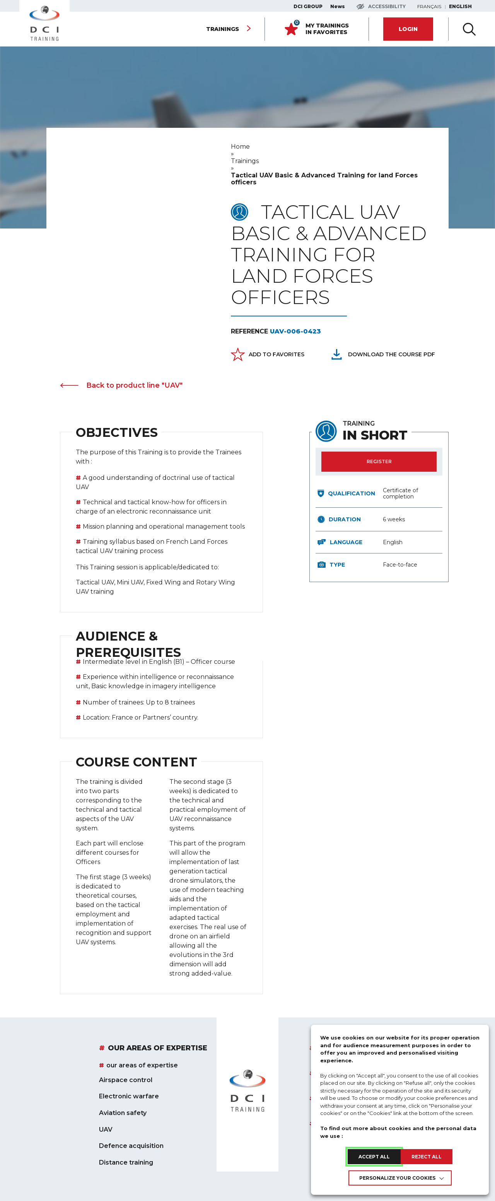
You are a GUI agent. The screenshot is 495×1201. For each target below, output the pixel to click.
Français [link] (429, 6)
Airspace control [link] (125, 1080)
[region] (382, 505)
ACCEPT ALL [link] (374, 1157)
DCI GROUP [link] (308, 6)
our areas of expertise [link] (157, 1048)
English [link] (460, 6)
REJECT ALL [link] (426, 1157)
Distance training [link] (126, 1162)
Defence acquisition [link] (131, 1146)
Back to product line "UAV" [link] (121, 385)
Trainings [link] (222, 29)
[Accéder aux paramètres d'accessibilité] (381, 6)
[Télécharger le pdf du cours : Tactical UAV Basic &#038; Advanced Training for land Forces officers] (382, 354)
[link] (44, 23)
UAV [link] (106, 1129)
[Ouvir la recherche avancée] (469, 29)
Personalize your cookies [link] (397, 1178)
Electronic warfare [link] (129, 1096)
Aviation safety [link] (123, 1113)
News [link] (337, 6)
